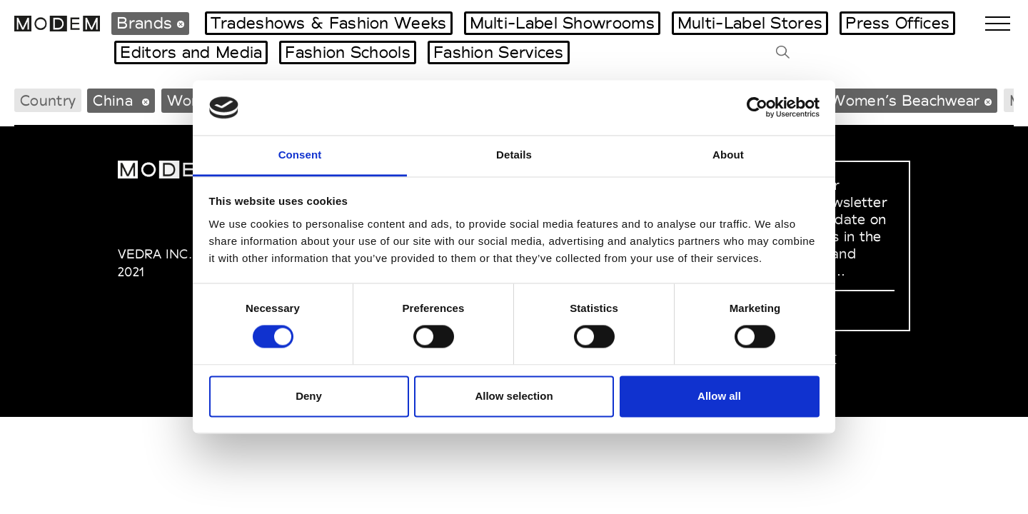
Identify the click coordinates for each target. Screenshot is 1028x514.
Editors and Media (191, 52)
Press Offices (897, 23)
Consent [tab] (300, 154)
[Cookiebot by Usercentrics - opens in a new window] (757, 108)
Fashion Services (498, 52)
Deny (309, 396)
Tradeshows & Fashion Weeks (329, 23)
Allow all (719, 396)
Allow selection (514, 396)
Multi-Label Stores (749, 23)
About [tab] (728, 154)
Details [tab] (514, 154)
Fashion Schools (347, 52)
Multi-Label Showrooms (562, 23)
